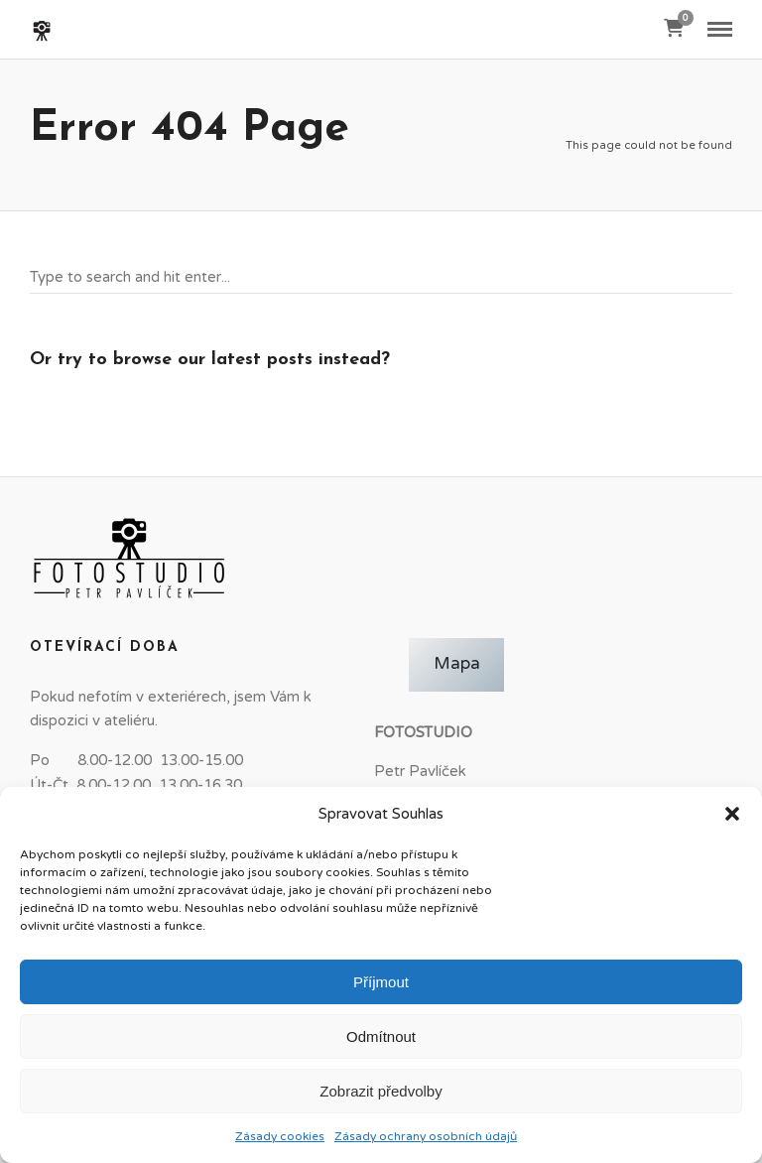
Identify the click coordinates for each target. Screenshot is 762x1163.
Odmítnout (381, 1036)
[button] (732, 814)
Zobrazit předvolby (380, 1091)
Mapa (457, 664)
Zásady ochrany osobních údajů (425, 1136)
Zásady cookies (279, 1136)
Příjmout (381, 981)
